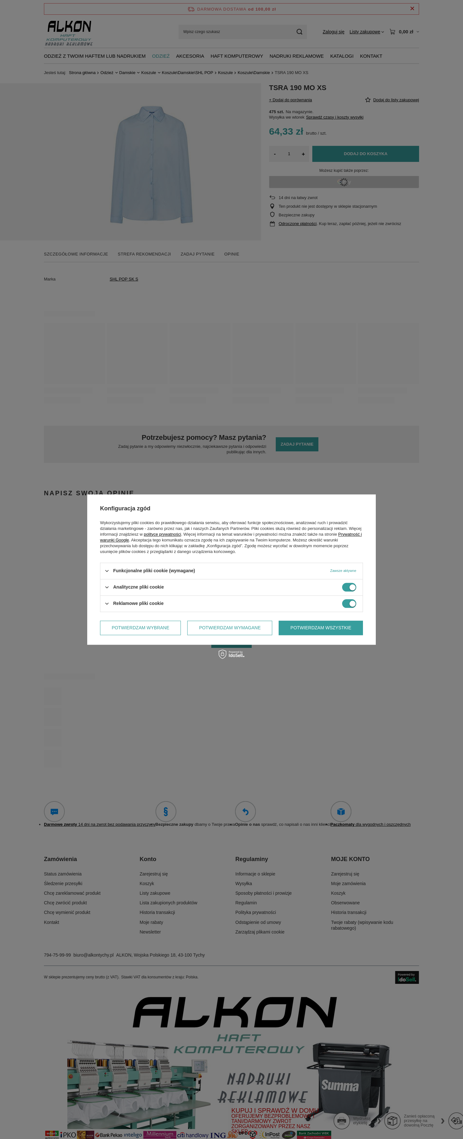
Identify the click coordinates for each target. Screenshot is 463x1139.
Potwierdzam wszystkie (320, 627)
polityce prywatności (162, 534)
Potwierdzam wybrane (140, 627)
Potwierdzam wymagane (230, 627)
